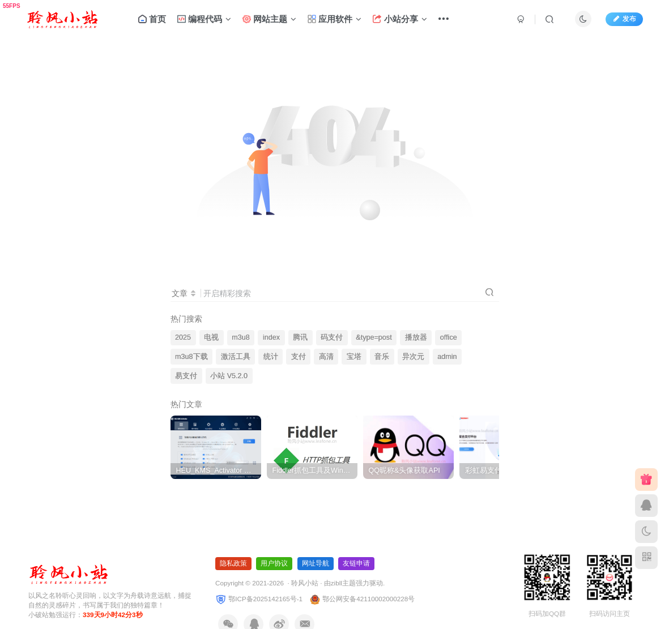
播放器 (416, 337)
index (271, 337)
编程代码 (204, 19)
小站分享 (400, 19)
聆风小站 (304, 583)
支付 (298, 357)
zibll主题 (343, 583)
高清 (326, 357)
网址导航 (315, 563)
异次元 (413, 357)
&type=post (373, 337)
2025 (183, 337)
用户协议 (274, 563)
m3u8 (241, 337)
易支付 (186, 376)
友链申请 (356, 563)
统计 (270, 357)
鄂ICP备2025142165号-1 (258, 598)
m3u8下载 (191, 357)
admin (447, 357)
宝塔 (354, 357)
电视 (211, 337)
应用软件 (334, 19)
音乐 (381, 357)
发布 (624, 19)
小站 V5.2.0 (229, 376)
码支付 (332, 337)
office (448, 337)
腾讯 (300, 337)
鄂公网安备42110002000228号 (362, 598)
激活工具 (235, 357)
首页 (152, 19)
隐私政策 (233, 563)
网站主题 (268, 19)
